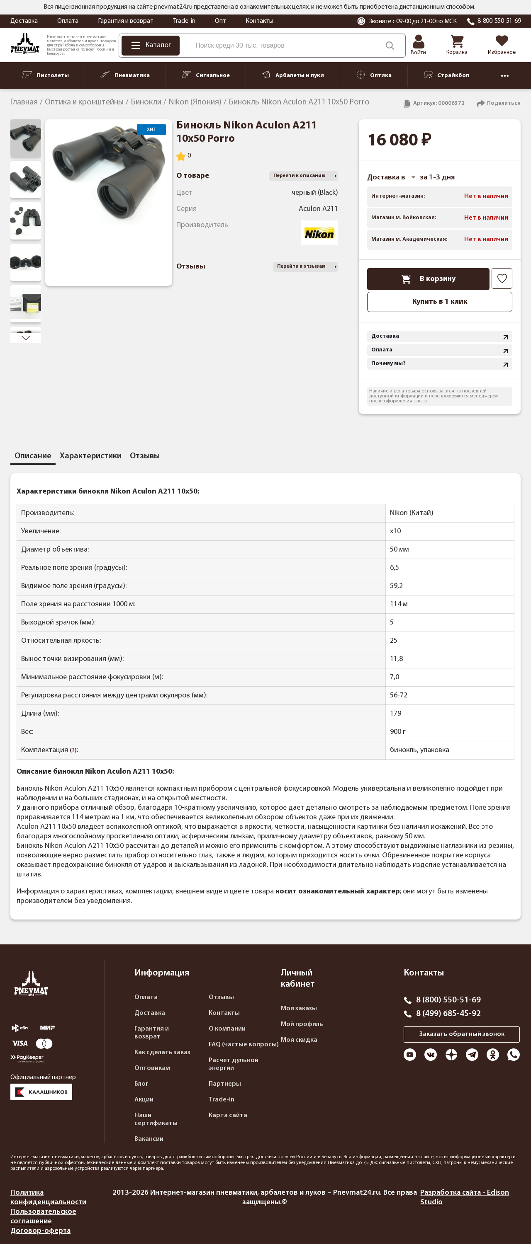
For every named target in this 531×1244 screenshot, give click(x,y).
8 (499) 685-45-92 (448, 1014)
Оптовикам (152, 1068)
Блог (141, 1084)
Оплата (67, 21)
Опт (220, 21)
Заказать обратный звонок (461, 1034)
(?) (73, 751)
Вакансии (148, 1139)
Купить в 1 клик (440, 302)
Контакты (259, 21)
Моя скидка (299, 1040)
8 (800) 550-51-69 (448, 1000)
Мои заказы (299, 1008)
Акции (143, 1099)
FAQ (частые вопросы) (244, 1044)
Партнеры (225, 1084)
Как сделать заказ (162, 1052)
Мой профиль (302, 1024)
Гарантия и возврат (125, 21)
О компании (227, 1029)
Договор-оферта (40, 1231)
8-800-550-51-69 (499, 21)
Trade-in (184, 21)
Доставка (24, 21)
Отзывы (221, 997)
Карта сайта (228, 1115)
